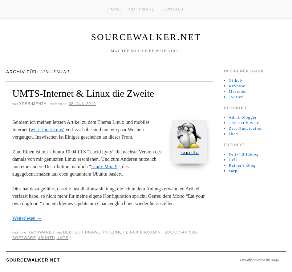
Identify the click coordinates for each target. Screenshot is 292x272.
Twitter (236, 97)
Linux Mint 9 (104, 166)
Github (235, 80)
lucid (171, 232)
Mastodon (238, 91)
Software (142, 9)
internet (113, 232)
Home (114, 9)
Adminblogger (243, 117)
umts (62, 238)
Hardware (39, 232)
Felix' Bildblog (243, 154)
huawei (93, 232)
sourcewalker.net (146, 37)
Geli (233, 159)
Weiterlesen (27, 218)
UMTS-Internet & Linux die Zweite (83, 93)
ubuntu (46, 238)
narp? (234, 170)
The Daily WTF (244, 122)
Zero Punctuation (246, 128)
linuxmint (151, 232)
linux (132, 232)
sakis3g (188, 232)
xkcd (233, 134)
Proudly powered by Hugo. (260, 260)
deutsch (73, 232)
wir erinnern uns (46, 129)
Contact (173, 9)
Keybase (237, 85)
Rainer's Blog (242, 165)
